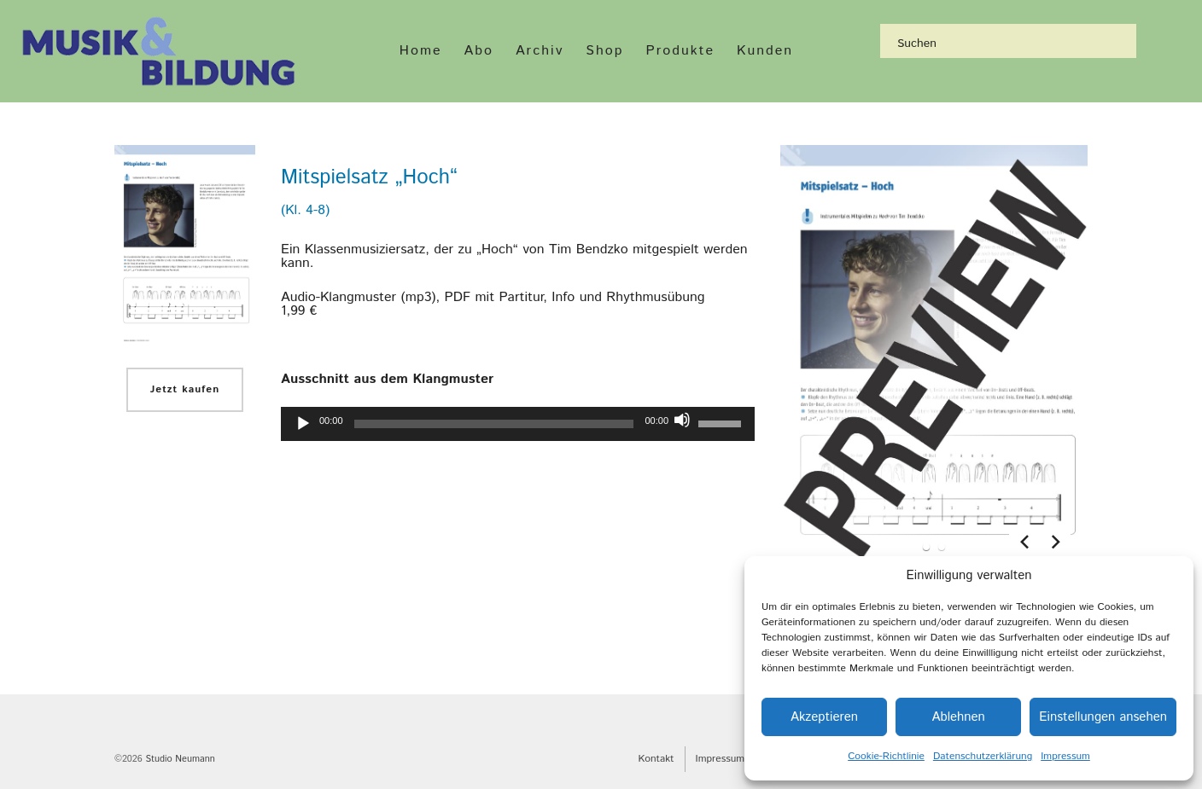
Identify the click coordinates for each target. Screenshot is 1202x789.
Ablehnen (957, 717)
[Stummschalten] (682, 419)
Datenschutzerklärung (982, 756)
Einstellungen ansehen (1103, 717)
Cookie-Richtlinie (886, 756)
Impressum (1065, 756)
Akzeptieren (824, 717)
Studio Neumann (179, 759)
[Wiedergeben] (303, 423)
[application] (518, 424)
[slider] (494, 424)
